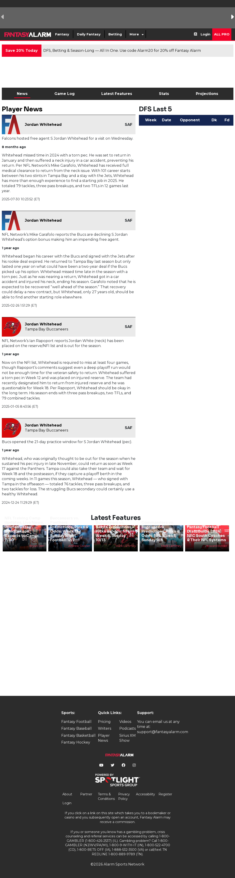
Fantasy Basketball (78, 735)
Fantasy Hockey (75, 742)
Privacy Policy (124, 796)
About (67, 794)
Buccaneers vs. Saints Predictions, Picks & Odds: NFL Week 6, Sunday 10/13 (114, 531)
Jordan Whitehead (43, 124)
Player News (104, 738)
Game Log (64, 94)
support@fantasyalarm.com (162, 732)
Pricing (104, 721)
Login (205, 34)
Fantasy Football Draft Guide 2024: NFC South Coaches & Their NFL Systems (206, 534)
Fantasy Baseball (76, 728)
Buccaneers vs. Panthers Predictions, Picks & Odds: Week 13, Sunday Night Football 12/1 (69, 529)
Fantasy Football (76, 721)
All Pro (222, 34)
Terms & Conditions (106, 796)
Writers (104, 728)
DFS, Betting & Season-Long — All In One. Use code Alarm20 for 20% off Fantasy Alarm (122, 50)
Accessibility (145, 794)
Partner (86, 794)
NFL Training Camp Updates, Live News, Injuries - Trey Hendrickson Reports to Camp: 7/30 (24, 529)
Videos (125, 721)
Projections (207, 94)
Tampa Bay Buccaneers (46, 329)
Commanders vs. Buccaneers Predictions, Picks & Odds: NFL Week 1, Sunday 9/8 (160, 531)
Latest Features (116, 94)
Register (165, 794)
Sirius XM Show (127, 738)
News (22, 94)
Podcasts (127, 728)
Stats (164, 94)
